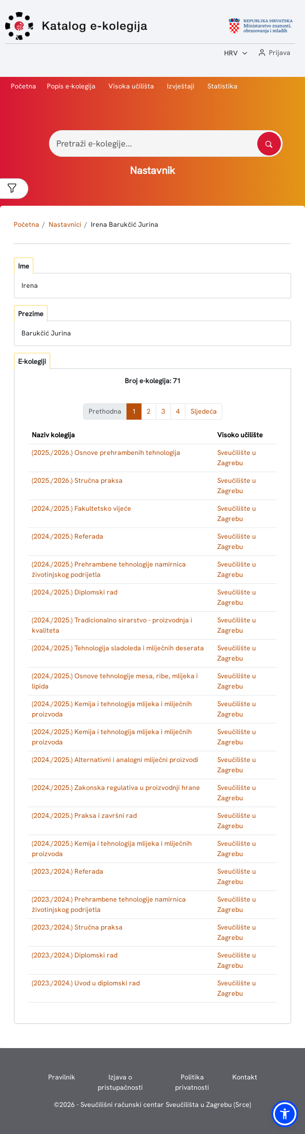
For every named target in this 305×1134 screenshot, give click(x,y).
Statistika (222, 86)
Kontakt (244, 1077)
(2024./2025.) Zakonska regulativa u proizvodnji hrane (116, 787)
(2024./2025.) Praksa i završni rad (84, 815)
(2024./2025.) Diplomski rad (74, 592)
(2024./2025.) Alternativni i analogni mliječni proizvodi (115, 759)
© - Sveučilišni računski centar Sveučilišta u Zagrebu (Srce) (152, 1104)
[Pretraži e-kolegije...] (166, 143)
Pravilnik (61, 1077)
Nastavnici (65, 224)
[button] (273, 53)
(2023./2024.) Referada (67, 871)
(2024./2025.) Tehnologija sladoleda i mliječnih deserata (118, 647)
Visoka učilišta (131, 86)
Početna (23, 86)
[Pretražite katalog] (269, 143)
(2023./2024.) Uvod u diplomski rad (86, 983)
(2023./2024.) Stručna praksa (77, 927)
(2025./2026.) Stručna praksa (77, 480)
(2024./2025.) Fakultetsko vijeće (81, 508)
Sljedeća (204, 411)
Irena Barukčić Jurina (124, 224)
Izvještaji (180, 86)
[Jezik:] (236, 53)
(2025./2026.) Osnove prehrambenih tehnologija (106, 452)
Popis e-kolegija (71, 86)
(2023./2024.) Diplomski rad (74, 955)
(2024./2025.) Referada (67, 536)
